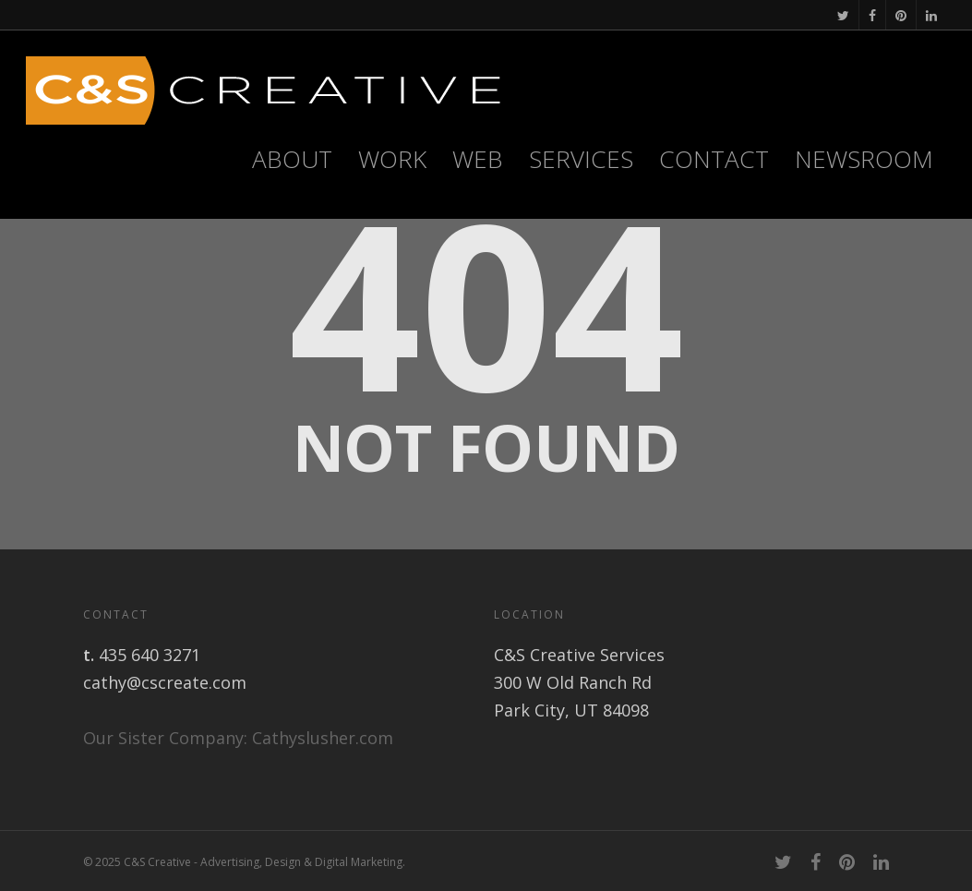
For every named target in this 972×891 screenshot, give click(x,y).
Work (392, 158)
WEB (477, 158)
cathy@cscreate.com (164, 682)
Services (581, 158)
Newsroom (864, 158)
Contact (714, 158)
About (292, 158)
